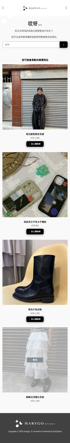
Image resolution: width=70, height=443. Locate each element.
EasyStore (57, 431)
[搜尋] (31, 44)
